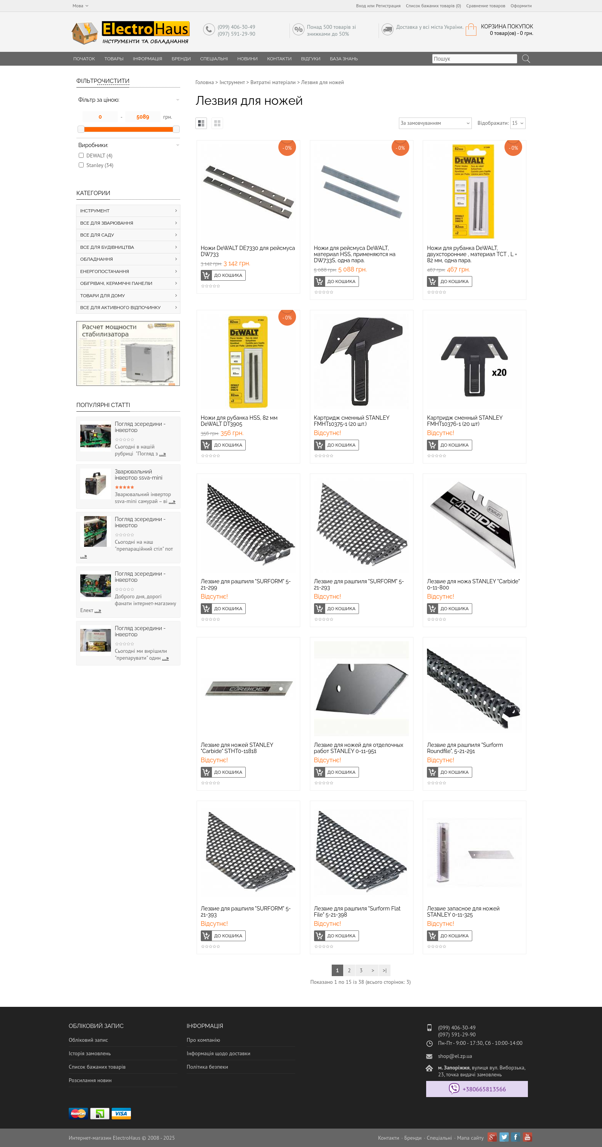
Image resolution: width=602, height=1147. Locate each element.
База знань (344, 58)
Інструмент (232, 82)
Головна (204, 82)
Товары (114, 58)
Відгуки (310, 58)
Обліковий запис (88, 1039)
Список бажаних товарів (97, 1066)
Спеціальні (214, 58)
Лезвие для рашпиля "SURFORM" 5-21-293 (359, 584)
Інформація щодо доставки (218, 1053)
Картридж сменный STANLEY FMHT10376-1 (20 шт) (465, 421)
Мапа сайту (470, 1137)
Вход (361, 5)
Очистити (113, 81)
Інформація (147, 58)
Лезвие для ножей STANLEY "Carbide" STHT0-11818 (237, 748)
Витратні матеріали (273, 82)
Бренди (181, 58)
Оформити (521, 5)
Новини (247, 58)
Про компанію (203, 1039)
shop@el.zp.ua (455, 1056)
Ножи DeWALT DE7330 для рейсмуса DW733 (248, 251)
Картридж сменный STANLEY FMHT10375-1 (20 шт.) (352, 421)
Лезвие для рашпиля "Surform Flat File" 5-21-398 (357, 911)
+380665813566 (484, 1089)
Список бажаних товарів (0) (433, 5)
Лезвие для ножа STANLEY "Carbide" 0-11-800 (473, 584)
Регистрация (388, 5)
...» (162, 453)
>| (385, 970)
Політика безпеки (207, 1066)
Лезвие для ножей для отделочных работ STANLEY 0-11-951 (359, 748)
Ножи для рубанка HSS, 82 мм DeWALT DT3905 (239, 421)
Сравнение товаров (486, 5)
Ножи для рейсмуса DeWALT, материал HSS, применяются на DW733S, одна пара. (355, 254)
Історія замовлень (90, 1053)
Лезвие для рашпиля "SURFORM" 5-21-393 (246, 911)
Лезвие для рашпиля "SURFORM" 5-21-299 (246, 584)
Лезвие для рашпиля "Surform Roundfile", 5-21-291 (465, 748)
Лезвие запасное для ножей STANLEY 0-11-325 (463, 911)
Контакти (279, 58)
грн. (167, 116)
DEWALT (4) (99, 155)
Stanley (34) (100, 165)
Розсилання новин (90, 1080)
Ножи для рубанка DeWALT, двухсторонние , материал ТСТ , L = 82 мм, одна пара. (472, 254)
